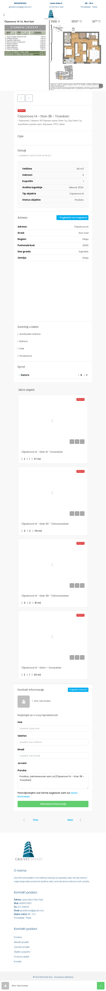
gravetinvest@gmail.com (20, 7)
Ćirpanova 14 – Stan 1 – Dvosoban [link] (41, 667)
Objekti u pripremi (22, 952)
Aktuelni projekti (21, 942)
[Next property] (81, 820)
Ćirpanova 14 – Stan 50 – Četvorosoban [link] (45, 524)
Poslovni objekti (21, 956)
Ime (20, 722)
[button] (53, 55)
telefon (22, 735)
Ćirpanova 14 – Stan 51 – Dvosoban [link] (42, 452)
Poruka (22, 770)
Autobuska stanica (30, 334)
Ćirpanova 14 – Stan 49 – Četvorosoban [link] (45, 595)
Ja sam (22, 763)
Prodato (21, 110)
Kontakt (17, 961)
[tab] (53, 375)
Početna (18, 937)
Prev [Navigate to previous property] (35, 819)
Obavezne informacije (53, 804)
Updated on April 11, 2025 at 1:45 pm (34, 155)
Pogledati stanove (78, 689)
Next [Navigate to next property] (70, 819)
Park (22, 348)
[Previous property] (24, 820)
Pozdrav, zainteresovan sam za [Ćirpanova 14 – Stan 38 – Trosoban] (53, 781)
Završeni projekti (22, 947)
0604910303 (20, 3)
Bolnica (24, 341)
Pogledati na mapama (72, 217)
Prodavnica (26, 355)
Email (21, 749)
